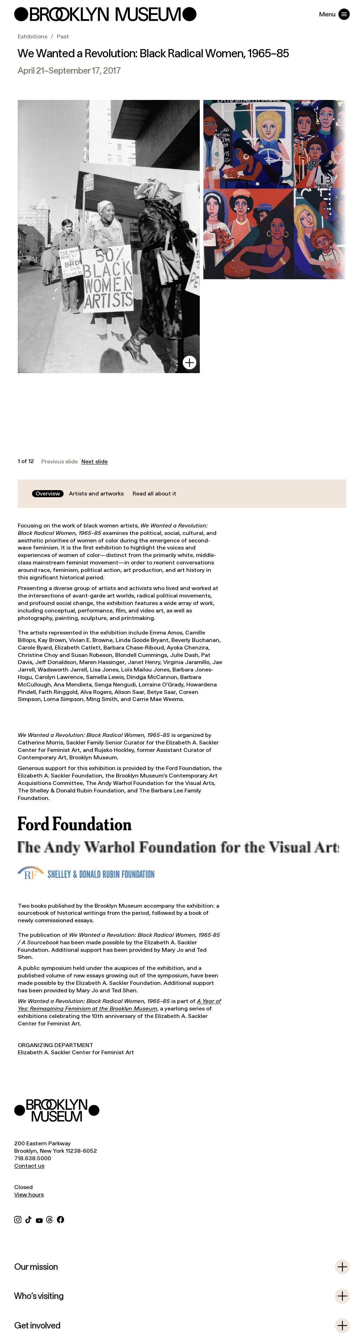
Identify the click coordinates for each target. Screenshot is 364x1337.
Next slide (94, 462)
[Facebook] (60, 1219)
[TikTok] (28, 1219)
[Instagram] (17, 1219)
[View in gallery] (189, 362)
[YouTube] (39, 1219)
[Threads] (49, 1219)
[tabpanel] (182, 796)
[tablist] (106, 494)
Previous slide (59, 462)
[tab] (48, 494)
